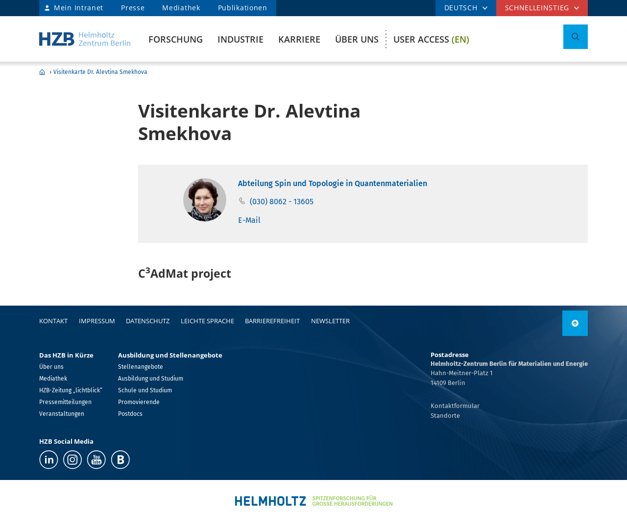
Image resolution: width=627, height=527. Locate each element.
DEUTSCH (461, 7)
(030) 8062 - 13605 (282, 201)
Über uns (357, 39)
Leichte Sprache (207, 320)
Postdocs (130, 413)
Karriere (299, 39)
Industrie (240, 39)
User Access (431, 39)
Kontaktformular (455, 405)
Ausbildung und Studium (150, 378)
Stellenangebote (140, 366)
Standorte (445, 415)
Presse (133, 7)
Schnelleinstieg (537, 7)
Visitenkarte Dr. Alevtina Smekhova (100, 72)
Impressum (97, 320)
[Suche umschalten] (575, 36)
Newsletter (330, 320)
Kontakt (53, 320)
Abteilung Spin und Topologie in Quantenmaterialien (332, 183)
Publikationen (242, 7)
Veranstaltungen (61, 413)
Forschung (175, 39)
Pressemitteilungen (65, 402)
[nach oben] (575, 323)
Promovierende (139, 402)
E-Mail (249, 220)
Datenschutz (147, 320)
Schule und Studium (145, 390)
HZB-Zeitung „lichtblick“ (70, 390)
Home (42, 72)
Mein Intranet (78, 7)
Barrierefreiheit (272, 320)
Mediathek (181, 7)
